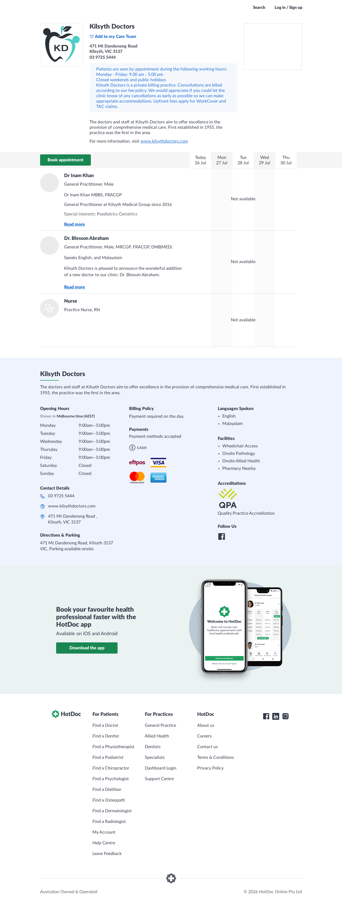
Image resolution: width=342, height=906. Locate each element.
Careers (204, 736)
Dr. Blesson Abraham (86, 238)
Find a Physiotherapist (113, 747)
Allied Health (157, 736)
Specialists (155, 757)
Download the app (86, 648)
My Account (103, 832)
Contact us (207, 747)
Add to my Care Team (113, 36)
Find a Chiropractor (110, 768)
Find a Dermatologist (112, 811)
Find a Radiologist (109, 821)
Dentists (153, 747)
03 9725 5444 (61, 496)
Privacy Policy (210, 768)
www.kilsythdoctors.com (164, 141)
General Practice (160, 725)
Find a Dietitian (106, 789)
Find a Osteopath (108, 800)
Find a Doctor (105, 725)
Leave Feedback (107, 854)
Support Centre (159, 779)
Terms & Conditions (215, 757)
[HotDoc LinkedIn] (276, 716)
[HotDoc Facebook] (266, 716)
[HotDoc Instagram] (285, 716)
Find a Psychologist (110, 779)
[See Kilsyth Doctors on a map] (273, 47)
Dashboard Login (160, 768)
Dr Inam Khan (79, 175)
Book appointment (65, 160)
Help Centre (103, 843)
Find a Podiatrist (107, 757)
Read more (74, 224)
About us (205, 725)
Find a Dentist (105, 736)
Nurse (70, 301)
